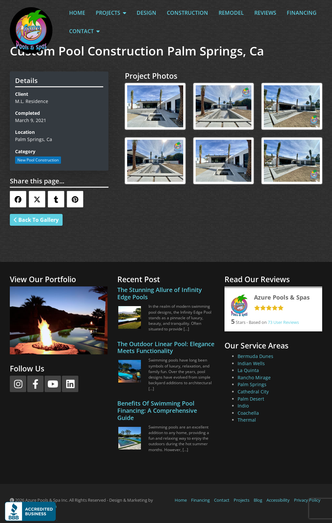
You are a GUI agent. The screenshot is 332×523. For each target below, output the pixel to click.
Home (77, 12)
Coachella (248, 413)
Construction (187, 12)
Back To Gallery (36, 219)
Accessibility (278, 500)
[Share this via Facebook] (18, 199)
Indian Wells (251, 363)
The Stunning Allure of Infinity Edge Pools (159, 293)
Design (146, 12)
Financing (302, 12)
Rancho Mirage (254, 377)
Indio (243, 406)
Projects (111, 12)
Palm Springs (252, 384)
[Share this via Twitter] (37, 199)
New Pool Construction (38, 160)
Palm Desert (251, 399)
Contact (84, 31)
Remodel (231, 12)
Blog (258, 500)
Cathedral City (253, 391)
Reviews (265, 12)
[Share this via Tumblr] (56, 199)
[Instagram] (18, 384)
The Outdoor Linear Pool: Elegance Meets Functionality (165, 347)
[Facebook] (35, 384)
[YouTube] (53, 384)
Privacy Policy (307, 500)
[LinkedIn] (70, 384)
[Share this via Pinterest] (75, 199)
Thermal (247, 420)
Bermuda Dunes (255, 356)
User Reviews (283, 322)
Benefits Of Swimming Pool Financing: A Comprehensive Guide (157, 410)
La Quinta (248, 370)
